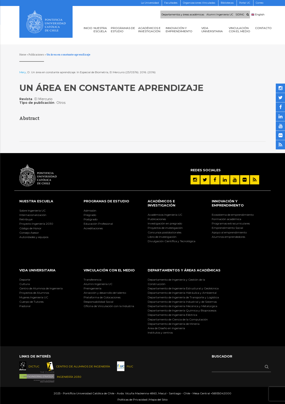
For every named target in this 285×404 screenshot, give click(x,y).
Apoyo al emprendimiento (229, 232)
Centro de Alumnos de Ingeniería (41, 288)
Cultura (24, 284)
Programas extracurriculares (231, 223)
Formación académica (226, 219)
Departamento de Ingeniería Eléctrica (172, 315)
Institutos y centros (160, 332)
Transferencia (92, 279)
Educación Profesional (98, 223)
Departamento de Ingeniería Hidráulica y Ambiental (182, 292)
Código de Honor (30, 228)
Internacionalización (32, 215)
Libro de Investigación (162, 236)
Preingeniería (92, 288)
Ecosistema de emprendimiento (233, 214)
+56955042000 (221, 393)
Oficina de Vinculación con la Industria (109, 306)
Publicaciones (36, 54)
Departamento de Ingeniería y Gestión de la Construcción (176, 282)
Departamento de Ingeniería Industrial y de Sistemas (182, 301)
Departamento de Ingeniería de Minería (174, 324)
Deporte (24, 279)
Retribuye (25, 219)
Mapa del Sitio (158, 399)
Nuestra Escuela (36, 201)
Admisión (90, 210)
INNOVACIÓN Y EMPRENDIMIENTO (228, 203)
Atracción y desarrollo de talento (105, 292)
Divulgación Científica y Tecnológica (171, 241)
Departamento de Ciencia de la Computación (178, 319)
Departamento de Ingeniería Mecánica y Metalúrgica (182, 306)
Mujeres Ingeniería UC (33, 297)
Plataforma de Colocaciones (102, 297)
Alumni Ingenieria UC (219, 14)
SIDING (239, 14)
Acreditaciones (93, 228)
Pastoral (24, 306)
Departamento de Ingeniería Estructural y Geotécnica (183, 288)
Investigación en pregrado (165, 223)
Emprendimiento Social (227, 228)
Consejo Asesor (29, 232)
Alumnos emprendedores (228, 236)
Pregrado (90, 215)
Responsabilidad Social (98, 301)
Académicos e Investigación (161, 203)
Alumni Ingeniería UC (98, 284)
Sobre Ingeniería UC (32, 210)
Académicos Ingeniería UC (165, 214)
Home (22, 54)
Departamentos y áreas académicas (183, 14)
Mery (22, 72)
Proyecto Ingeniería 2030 (36, 223)
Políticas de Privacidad (132, 399)
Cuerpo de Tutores (31, 301)
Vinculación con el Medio (109, 270)
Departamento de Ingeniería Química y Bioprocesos (182, 310)
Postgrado (90, 219)
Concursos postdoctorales (164, 232)
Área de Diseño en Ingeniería (166, 328)
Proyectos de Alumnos (34, 292)
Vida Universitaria (37, 270)
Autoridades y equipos (33, 237)
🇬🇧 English (257, 14)
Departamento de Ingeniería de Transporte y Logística (183, 297)
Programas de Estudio (106, 201)
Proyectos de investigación (165, 228)
